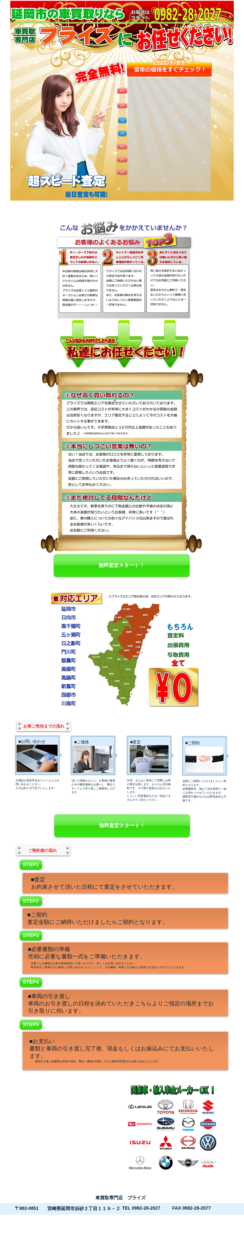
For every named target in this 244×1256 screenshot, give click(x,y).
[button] (122, 172)
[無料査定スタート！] (121, 565)
